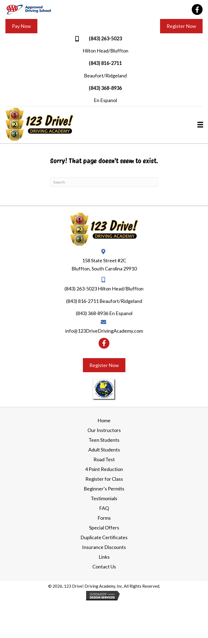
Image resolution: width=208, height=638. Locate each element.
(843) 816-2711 (105, 63)
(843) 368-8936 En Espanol (104, 313)
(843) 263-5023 (105, 38)
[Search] (104, 182)
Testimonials (104, 498)
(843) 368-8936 (105, 88)
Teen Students (104, 439)
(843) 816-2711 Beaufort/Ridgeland (104, 301)
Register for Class (104, 478)
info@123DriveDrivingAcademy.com (104, 331)
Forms (104, 517)
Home (104, 420)
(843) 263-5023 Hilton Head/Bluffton (104, 289)
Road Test (104, 459)
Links (104, 556)
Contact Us (104, 566)
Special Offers (104, 527)
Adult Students (104, 449)
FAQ (104, 508)
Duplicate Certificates (104, 537)
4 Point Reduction (104, 469)
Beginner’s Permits (104, 488)
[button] (197, 9)
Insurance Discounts (104, 547)
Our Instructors (104, 430)
